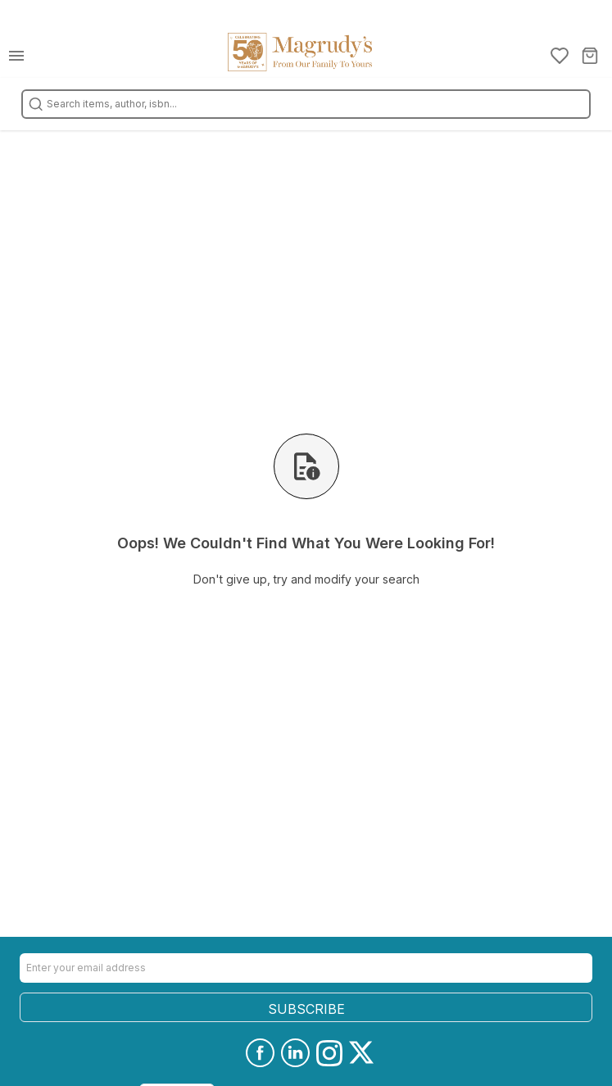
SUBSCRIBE (306, 1009)
